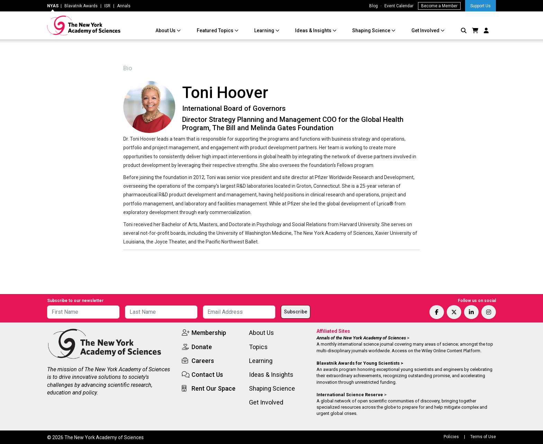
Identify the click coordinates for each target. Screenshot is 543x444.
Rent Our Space (213, 388)
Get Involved (425, 30)
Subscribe (295, 311)
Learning (264, 30)
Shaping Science (371, 30)
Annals (124, 5)
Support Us (480, 5)
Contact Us (207, 374)
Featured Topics (215, 30)
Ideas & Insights (313, 30)
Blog (373, 5)
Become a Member (439, 5)
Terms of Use (483, 436)
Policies (451, 436)
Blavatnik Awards (81, 5)
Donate (202, 346)
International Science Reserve (350, 394)
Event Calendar (398, 5)
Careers (203, 360)
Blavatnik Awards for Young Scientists (358, 363)
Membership (209, 332)
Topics (258, 346)
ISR (107, 5)
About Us (166, 30)
